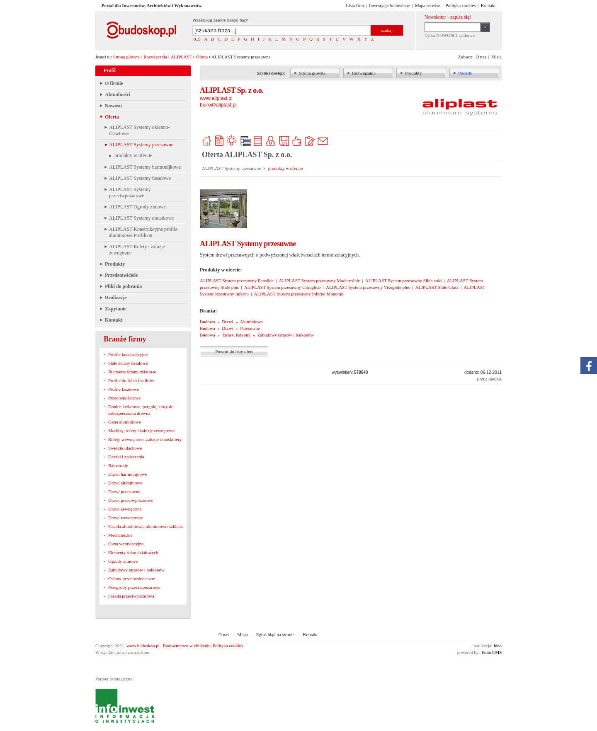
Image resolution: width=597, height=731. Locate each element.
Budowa (207, 321)
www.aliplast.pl (216, 98)
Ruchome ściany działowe (132, 371)
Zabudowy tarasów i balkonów (136, 569)
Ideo (497, 645)
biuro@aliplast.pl (218, 105)
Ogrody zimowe (123, 561)
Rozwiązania (155, 56)
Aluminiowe (251, 321)
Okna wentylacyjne (125, 543)
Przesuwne (250, 328)
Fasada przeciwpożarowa (131, 595)
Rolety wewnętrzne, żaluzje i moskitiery (145, 439)
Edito (486, 652)
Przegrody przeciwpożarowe (134, 587)
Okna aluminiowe (124, 421)
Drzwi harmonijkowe (127, 474)
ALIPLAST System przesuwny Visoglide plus (368, 287)
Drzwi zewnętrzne (124, 508)
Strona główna (126, 56)
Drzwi (227, 321)
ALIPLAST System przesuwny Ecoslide (237, 280)
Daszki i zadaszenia (126, 456)
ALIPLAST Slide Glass (437, 287)
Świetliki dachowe (125, 447)
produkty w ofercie (285, 168)
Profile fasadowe (123, 389)
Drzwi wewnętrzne (125, 517)
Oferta (202, 56)
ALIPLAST (181, 56)
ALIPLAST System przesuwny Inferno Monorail (299, 293)
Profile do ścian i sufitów (131, 380)
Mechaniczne (120, 535)
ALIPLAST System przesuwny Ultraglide (282, 287)
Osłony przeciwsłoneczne (131, 578)
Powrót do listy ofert (234, 351)
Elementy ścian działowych (133, 552)
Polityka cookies (228, 645)
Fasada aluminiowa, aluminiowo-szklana (145, 526)
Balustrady (118, 465)
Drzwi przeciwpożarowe (130, 500)
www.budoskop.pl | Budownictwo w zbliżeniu (168, 645)
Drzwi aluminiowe (125, 482)
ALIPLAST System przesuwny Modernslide (319, 280)
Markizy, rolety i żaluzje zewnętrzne (141, 430)
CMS (497, 652)
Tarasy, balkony (236, 334)
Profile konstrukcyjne (128, 354)
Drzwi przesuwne (124, 491)
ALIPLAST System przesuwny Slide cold (403, 280)
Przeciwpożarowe (124, 397)
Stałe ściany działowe (128, 363)
